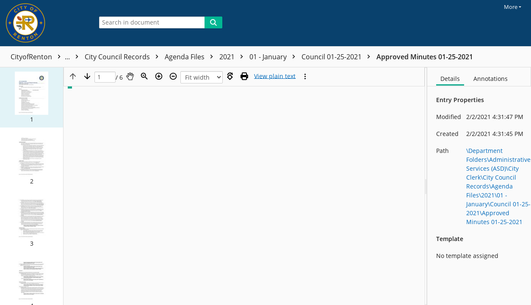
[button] (31, 97)
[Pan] (130, 76)
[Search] (213, 22)
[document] (479, 186)
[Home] (44, 23)
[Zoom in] (159, 76)
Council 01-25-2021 (337, 56)
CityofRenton (47, 56)
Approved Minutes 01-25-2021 (424, 56)
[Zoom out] (173, 76)
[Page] (105, 77)
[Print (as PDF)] (244, 76)
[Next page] (87, 76)
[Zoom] (144, 76)
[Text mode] (275, 76)
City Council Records (124, 56)
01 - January (274, 56)
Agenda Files (191, 56)
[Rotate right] (230, 76)
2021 (233, 56)
